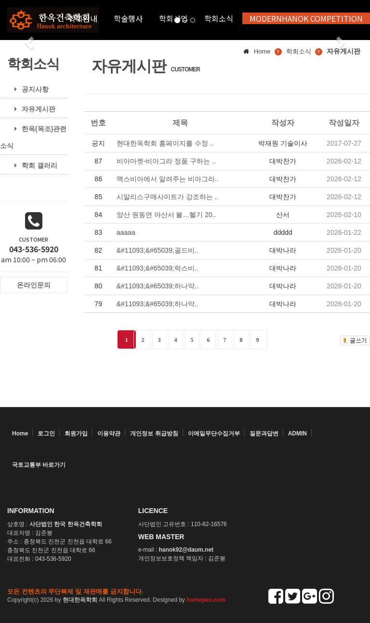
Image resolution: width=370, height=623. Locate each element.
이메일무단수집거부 (214, 433)
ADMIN (297, 433)
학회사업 (173, 18)
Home (20, 433)
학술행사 (128, 18)
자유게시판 (31, 109)
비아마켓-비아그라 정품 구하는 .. (166, 161)
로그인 (46, 433)
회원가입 (76, 433)
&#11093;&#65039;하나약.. (157, 286)
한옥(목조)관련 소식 (33, 137)
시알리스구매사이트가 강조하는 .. (168, 197)
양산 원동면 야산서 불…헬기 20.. (166, 214)
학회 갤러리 (32, 165)
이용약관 (108, 433)
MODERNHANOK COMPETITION (306, 18)
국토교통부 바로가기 (39, 464)
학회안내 (82, 18)
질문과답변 (264, 433)
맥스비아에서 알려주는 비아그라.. (168, 179)
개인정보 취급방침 (154, 433)
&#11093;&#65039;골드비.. (157, 250)
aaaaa (126, 232)
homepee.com (205, 599)
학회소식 (218, 18)
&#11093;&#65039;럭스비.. (157, 268)
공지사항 (28, 89)
